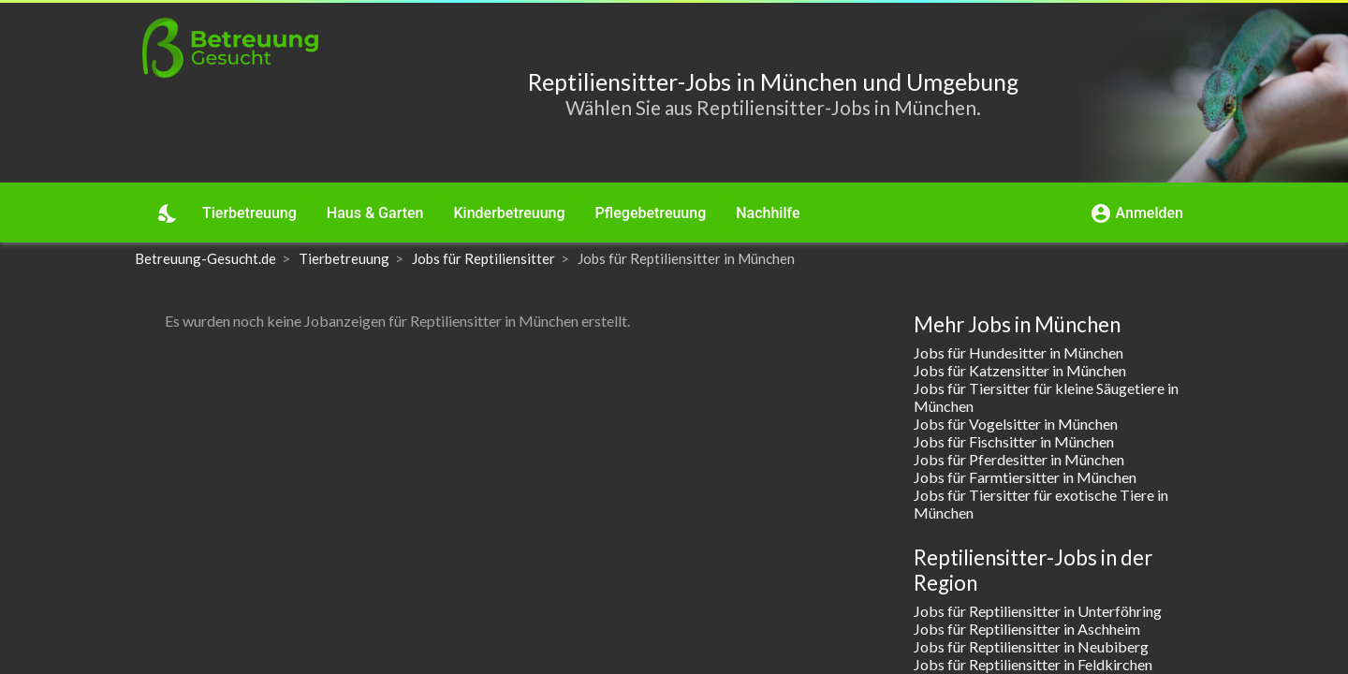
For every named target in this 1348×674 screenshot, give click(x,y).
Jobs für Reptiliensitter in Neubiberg (1031, 646)
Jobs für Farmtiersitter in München (1025, 477)
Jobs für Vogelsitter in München (1016, 423)
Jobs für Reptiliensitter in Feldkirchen (1033, 664)
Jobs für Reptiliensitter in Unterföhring (1038, 611)
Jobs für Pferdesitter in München (1019, 459)
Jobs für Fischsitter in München (1014, 441)
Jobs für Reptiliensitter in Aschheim (1027, 628)
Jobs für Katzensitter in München (1020, 370)
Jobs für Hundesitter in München (1018, 352)
